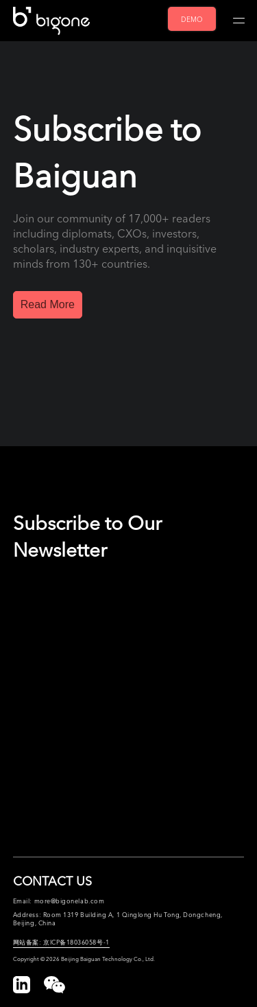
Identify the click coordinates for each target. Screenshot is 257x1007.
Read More (48, 304)
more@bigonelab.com (69, 900)
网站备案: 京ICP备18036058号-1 (61, 942)
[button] (54, 984)
